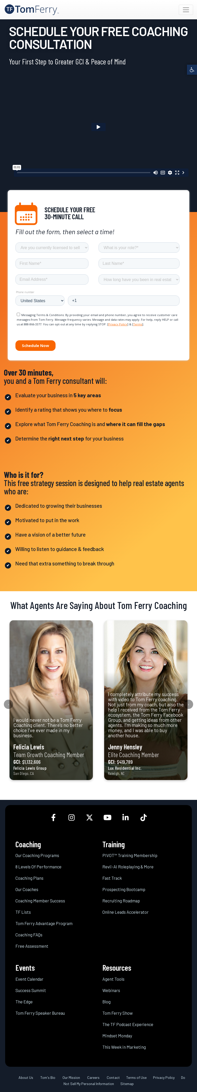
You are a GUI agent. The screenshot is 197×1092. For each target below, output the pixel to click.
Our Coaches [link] (26, 889)
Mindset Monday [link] (117, 1035)
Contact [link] (113, 1077)
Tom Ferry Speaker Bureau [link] (40, 1012)
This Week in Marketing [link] (124, 1046)
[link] (192, 70)
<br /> (98, 127)
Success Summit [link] (30, 990)
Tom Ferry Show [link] (117, 1012)
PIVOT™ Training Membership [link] (129, 855)
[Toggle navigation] (186, 10)
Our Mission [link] (71, 1077)
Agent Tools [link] (113, 978)
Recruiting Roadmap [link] (121, 900)
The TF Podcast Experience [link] (127, 1024)
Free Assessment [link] (31, 946)
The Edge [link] (24, 1001)
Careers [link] (93, 1077)
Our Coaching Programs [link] (37, 855)
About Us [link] (26, 1077)
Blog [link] (106, 1001)
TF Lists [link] (23, 912)
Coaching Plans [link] (29, 878)
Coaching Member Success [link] (40, 900)
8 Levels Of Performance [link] (38, 866)
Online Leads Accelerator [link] (125, 912)
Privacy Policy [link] (164, 1077)
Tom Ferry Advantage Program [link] (44, 923)
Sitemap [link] (127, 1083)
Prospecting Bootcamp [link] (123, 889)
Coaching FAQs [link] (28, 934)
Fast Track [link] (112, 878)
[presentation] (8, 704)
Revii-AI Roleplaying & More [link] (128, 866)
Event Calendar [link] (29, 978)
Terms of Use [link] (136, 1077)
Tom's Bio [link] (47, 1077)
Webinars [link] (111, 990)
